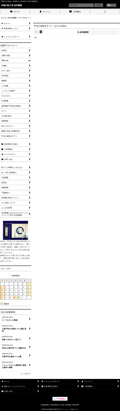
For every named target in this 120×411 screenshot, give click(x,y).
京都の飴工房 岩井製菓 (11, 5)
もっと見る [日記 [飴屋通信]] (25, 374)
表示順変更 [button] (83, 32)
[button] (105, 12)
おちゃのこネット (56, 409)
